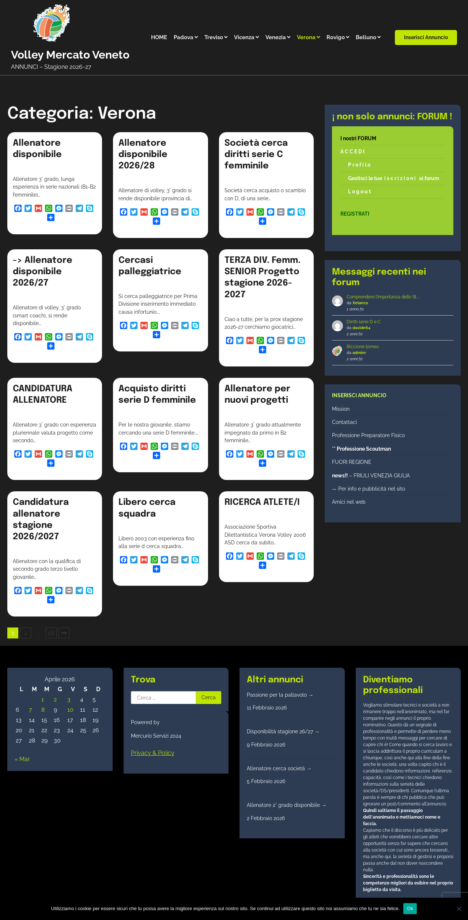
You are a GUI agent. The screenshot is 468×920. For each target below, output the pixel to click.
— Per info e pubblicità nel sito (368, 489)
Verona (306, 37)
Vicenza (244, 37)
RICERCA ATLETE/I (262, 502)
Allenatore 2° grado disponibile (287, 805)
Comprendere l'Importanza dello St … (383, 296)
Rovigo (336, 37)
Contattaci (344, 422)
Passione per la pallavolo (280, 695)
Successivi (63, 632)
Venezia (275, 37)
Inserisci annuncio (426, 37)
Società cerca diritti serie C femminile (256, 155)
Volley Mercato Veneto (70, 54)
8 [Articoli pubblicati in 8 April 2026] (43, 709)
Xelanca (360, 303)
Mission (341, 409)
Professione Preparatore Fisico (368, 435)
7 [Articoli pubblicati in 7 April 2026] (30, 709)
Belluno (366, 37)
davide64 (361, 327)
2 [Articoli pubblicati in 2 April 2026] (55, 699)
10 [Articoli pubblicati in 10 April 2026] (70, 709)
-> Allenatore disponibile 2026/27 (42, 272)
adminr (359, 352)
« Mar (22, 759)
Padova (183, 37)
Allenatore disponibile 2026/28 (142, 155)
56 (51, 632)
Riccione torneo (363, 346)
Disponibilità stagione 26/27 (283, 731)
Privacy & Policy (152, 752)
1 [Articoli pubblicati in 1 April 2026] (42, 699)
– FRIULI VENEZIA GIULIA (371, 475)
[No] (459, 908)
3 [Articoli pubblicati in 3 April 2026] (69, 699)
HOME (159, 37)
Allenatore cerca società (279, 768)
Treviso (213, 37)
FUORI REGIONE (351, 462)
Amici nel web (349, 502)
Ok (410, 908)
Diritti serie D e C (364, 321)
